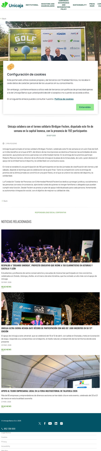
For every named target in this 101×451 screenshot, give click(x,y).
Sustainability (80, 5)
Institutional (32, 5)
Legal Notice (6, 433)
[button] (3, 18)
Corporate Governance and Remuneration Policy (63, 5)
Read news (6, 287)
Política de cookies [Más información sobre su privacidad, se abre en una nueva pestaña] (64, 99)
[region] (50, 87)
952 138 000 (8, 428)
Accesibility (5, 446)
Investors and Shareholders (47, 5)
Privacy (4, 442)
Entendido (85, 107)
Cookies (4, 437)
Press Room (92, 5)
